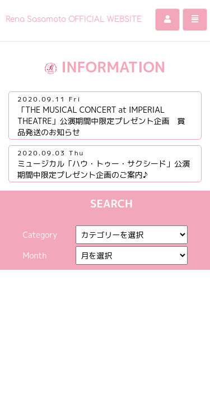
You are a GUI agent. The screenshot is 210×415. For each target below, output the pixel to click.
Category (39, 234)
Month (34, 255)
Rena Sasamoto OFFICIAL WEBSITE (77, 19)
